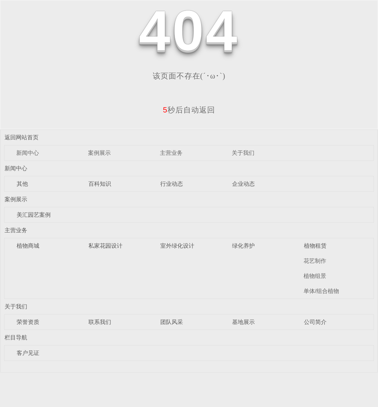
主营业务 (171, 153)
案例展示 (99, 153)
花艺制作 (315, 260)
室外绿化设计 (177, 245)
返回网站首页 (22, 137)
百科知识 (99, 183)
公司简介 (315, 322)
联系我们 (99, 322)
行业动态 (171, 183)
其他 (22, 183)
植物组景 (315, 276)
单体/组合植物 (321, 291)
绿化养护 (243, 245)
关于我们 (243, 153)
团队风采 (171, 322)
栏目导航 (16, 337)
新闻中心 (27, 153)
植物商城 (28, 245)
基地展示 (243, 322)
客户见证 (28, 353)
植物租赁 (315, 245)
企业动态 (243, 183)
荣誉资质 (28, 322)
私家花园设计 (105, 245)
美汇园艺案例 (34, 214)
